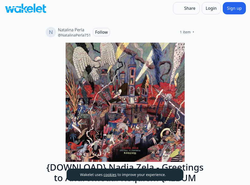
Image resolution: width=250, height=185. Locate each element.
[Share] (186, 8)
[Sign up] (234, 8)
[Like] (200, 32)
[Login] (211, 8)
